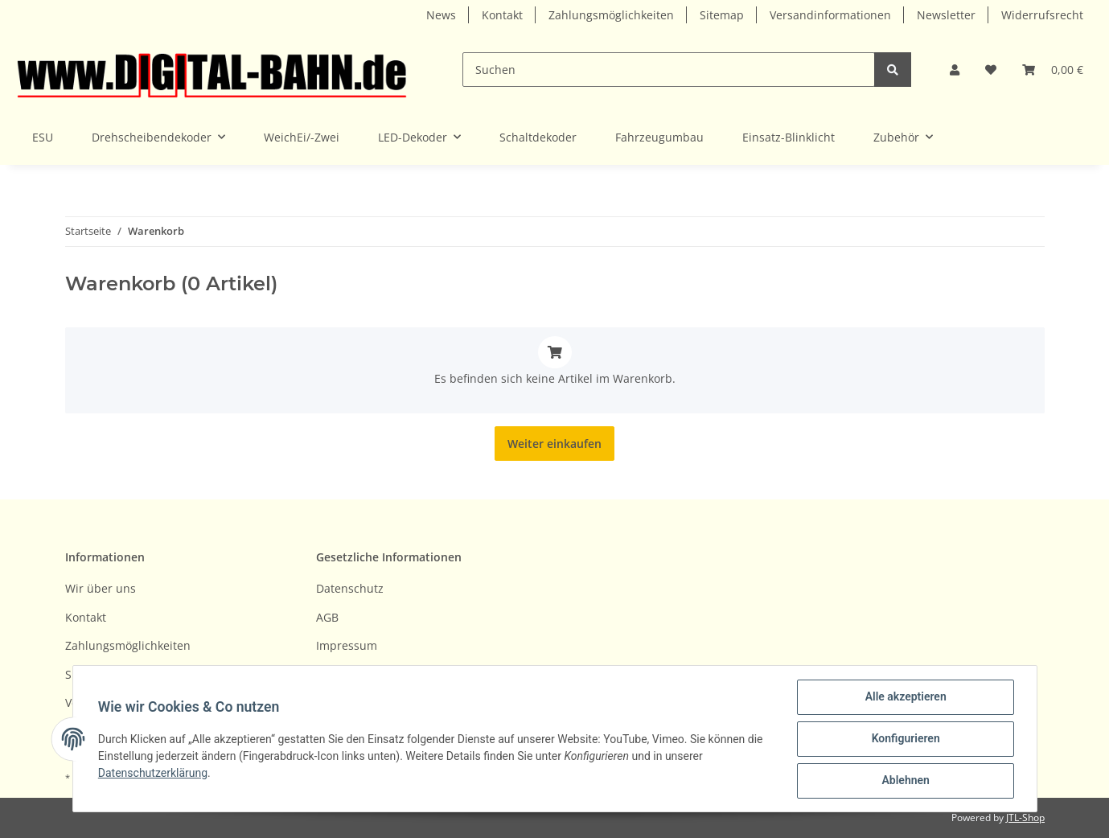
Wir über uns (100, 588)
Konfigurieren (905, 739)
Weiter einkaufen (554, 443)
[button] (954, 69)
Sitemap (722, 15)
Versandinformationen (830, 15)
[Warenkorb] (1052, 69)
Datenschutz (350, 588)
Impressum (346, 645)
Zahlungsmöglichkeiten (611, 15)
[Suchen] (668, 69)
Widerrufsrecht (1042, 15)
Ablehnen (905, 780)
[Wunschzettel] (990, 69)
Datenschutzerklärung (153, 772)
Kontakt (502, 15)
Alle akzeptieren (905, 697)
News (441, 15)
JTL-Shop (1025, 817)
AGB (327, 617)
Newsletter (946, 15)
